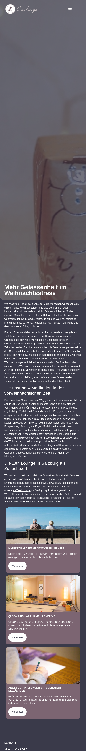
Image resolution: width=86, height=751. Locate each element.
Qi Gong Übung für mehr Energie (31, 616)
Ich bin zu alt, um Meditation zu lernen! (36, 548)
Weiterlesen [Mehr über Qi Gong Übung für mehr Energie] (17, 637)
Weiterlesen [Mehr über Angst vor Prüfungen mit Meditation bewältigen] (17, 712)
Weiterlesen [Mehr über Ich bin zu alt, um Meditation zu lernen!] (17, 566)
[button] (70, 9)
